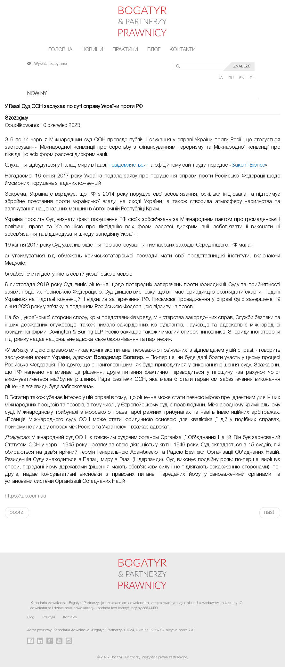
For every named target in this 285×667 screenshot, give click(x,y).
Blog (30, 617)
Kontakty (70, 617)
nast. (269, 512)
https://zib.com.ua (25, 496)
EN (242, 78)
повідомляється (127, 165)
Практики (125, 50)
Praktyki (48, 617)
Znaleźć (241, 66)
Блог (153, 50)
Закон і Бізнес (248, 165)
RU (231, 78)
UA (220, 78)
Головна (60, 50)
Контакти (183, 50)
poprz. (17, 512)
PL (252, 78)
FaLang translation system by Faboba (20, 529)
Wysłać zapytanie (50, 63)
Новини (92, 50)
